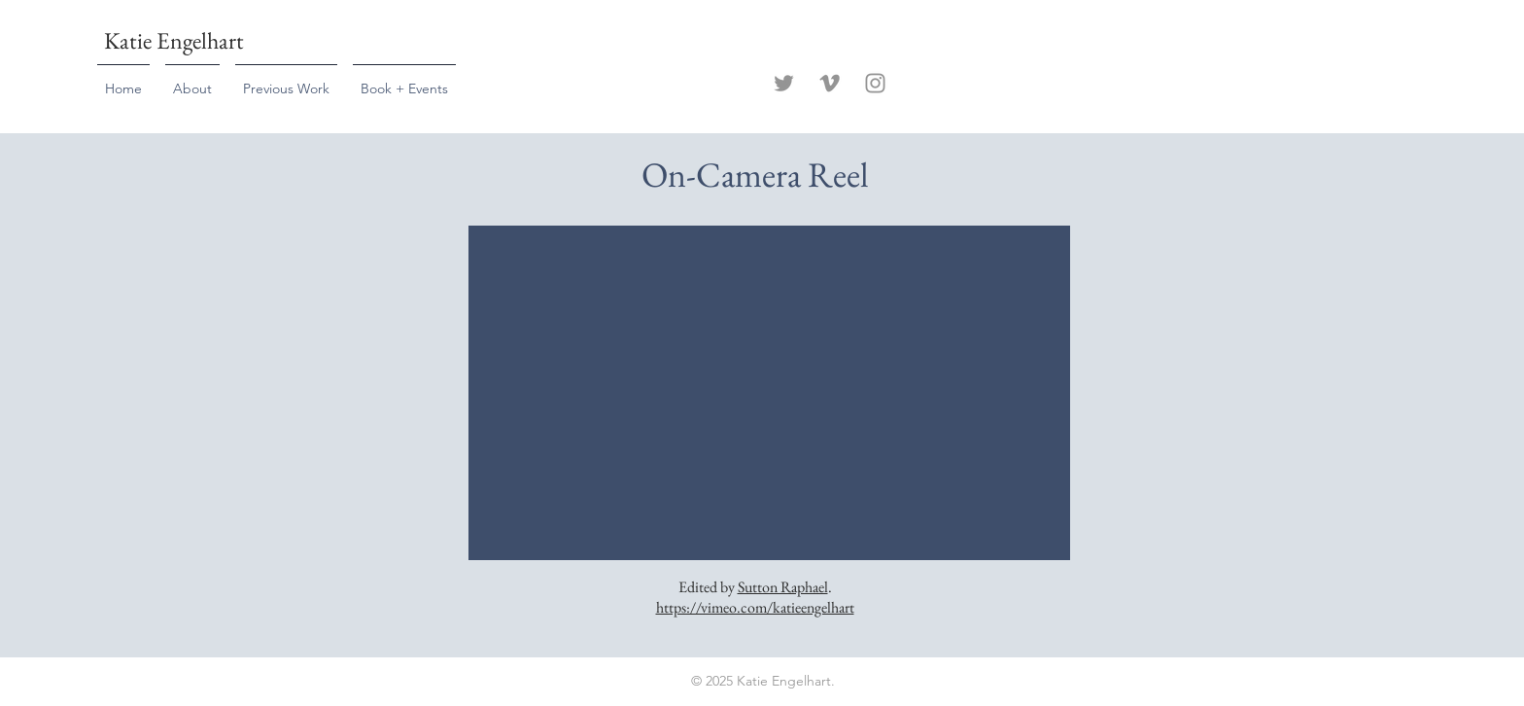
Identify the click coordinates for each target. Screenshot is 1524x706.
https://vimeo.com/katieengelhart (755, 607)
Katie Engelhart (174, 40)
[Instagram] (875, 83)
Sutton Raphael (783, 587)
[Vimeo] (829, 83)
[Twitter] (784, 83)
